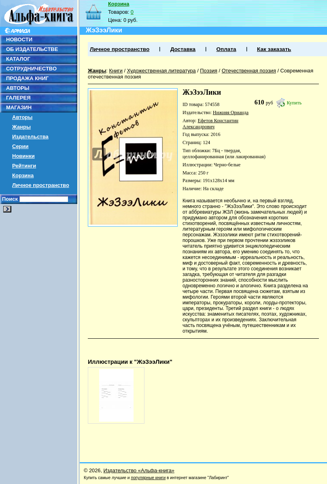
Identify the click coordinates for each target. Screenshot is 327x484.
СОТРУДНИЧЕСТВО (31, 69)
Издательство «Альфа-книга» (139, 470)
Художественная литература (161, 71)
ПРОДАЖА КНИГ (27, 78)
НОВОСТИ (19, 39)
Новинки (23, 156)
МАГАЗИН (19, 107)
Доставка (182, 49)
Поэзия (208, 71)
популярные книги (148, 478)
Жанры (21, 127)
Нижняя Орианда (230, 112)
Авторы (22, 117)
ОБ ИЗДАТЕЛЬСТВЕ (32, 49)
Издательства (30, 137)
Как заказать (274, 49)
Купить (294, 103)
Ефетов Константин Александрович (210, 123)
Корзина (23, 175)
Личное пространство (40, 185)
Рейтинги (24, 166)
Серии (20, 146)
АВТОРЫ (17, 88)
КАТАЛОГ (18, 59)
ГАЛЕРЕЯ (18, 98)
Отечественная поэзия (249, 71)
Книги (116, 71)
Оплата (226, 49)
